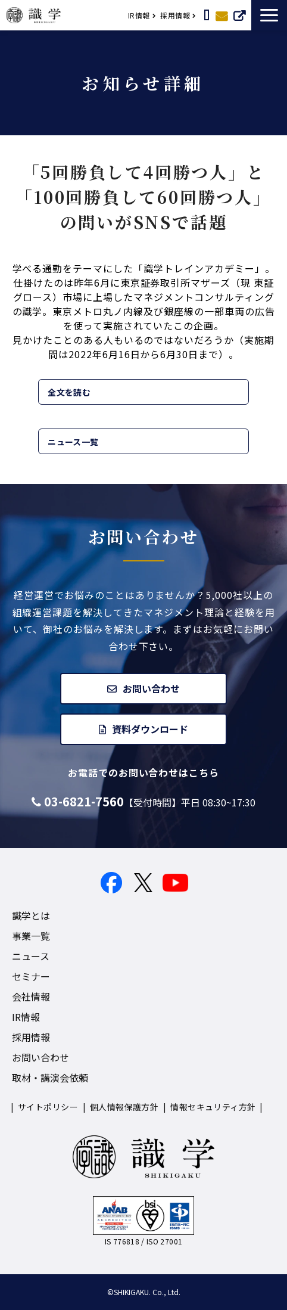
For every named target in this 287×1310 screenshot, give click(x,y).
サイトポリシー (48, 1107)
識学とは (31, 915)
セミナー (31, 976)
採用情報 (175, 15)
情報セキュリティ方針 (212, 1107)
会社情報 (31, 996)
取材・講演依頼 (207, 15)
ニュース (30, 956)
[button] (269, 15)
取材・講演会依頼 (50, 1077)
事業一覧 (31, 936)
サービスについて (239, 15)
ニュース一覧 (73, 442)
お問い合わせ (221, 15)
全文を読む (69, 392)
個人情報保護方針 (124, 1107)
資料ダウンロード (150, 729)
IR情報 (139, 15)
